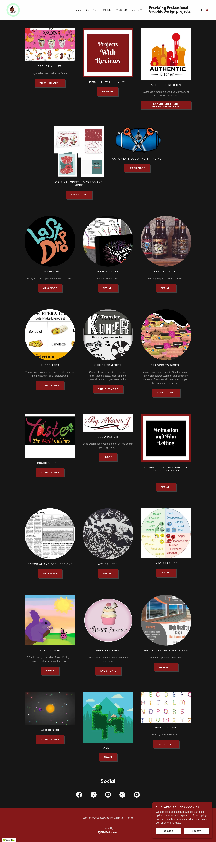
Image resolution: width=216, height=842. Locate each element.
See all (166, 487)
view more (166, 667)
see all (108, 288)
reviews (108, 91)
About (50, 671)
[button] (137, 10)
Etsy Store (79, 195)
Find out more (108, 389)
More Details (49, 385)
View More (50, 288)
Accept (196, 831)
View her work (49, 83)
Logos (108, 457)
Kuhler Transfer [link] (115, 10)
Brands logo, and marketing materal (166, 105)
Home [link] (77, 10)
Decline (168, 831)
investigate (108, 671)
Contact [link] (92, 10)
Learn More (137, 168)
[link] (13, 9)
